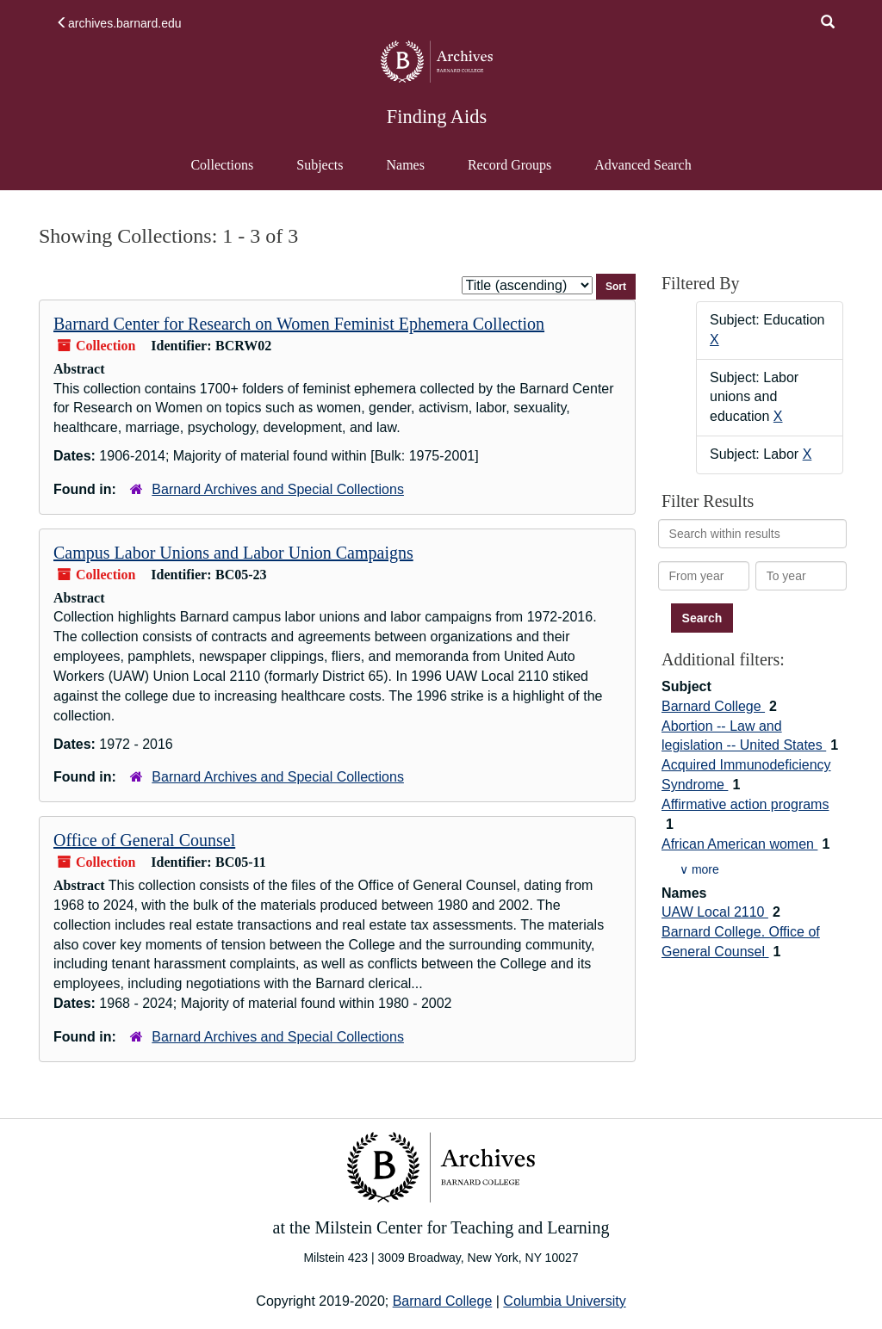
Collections (221, 165)
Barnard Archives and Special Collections (278, 489)
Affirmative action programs (745, 804)
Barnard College (713, 706)
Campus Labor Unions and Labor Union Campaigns (233, 552)
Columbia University (564, 1301)
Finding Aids (437, 116)
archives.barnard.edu (119, 23)
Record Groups (509, 165)
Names (405, 165)
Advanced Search (642, 173)
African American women (739, 844)
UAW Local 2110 (715, 912)
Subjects (319, 165)
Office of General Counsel (144, 840)
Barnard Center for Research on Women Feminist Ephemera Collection (298, 323)
